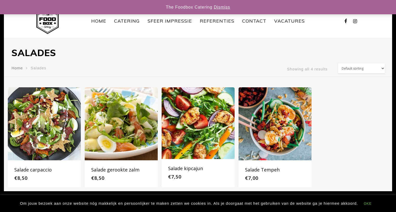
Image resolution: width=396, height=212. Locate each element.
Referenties (217, 21)
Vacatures (289, 21)
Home (98, 21)
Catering (127, 21)
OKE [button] (368, 204)
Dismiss (222, 7)
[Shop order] (361, 68)
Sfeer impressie (170, 21)
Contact (254, 21)
